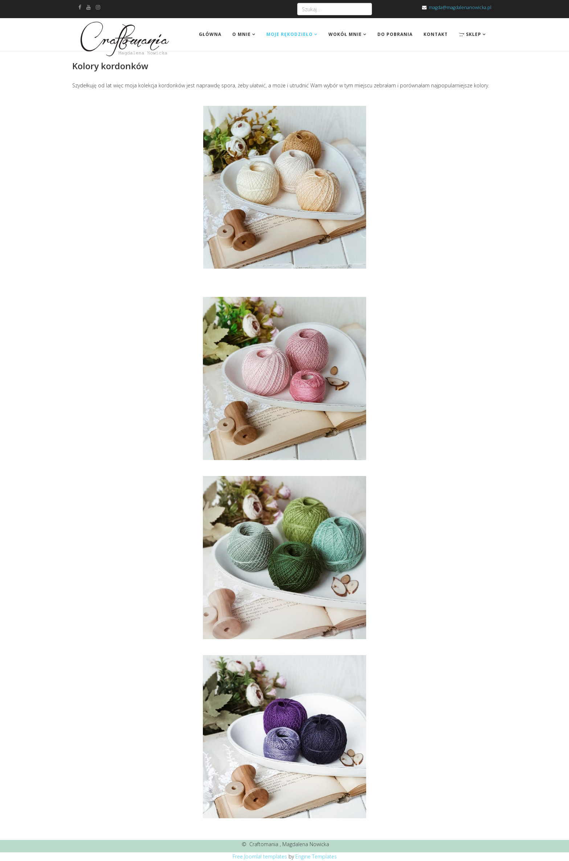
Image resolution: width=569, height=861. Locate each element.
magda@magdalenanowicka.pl (460, 7)
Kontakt (435, 34)
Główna (210, 34)
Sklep (470, 34)
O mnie (241, 34)
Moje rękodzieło (289, 34)
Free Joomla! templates (260, 856)
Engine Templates (316, 856)
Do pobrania (395, 34)
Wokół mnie (345, 34)
